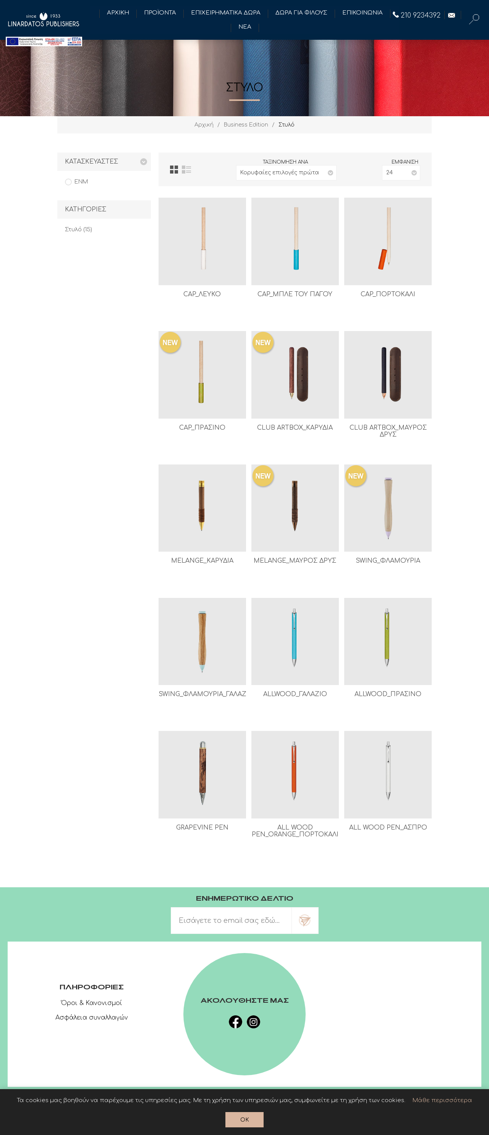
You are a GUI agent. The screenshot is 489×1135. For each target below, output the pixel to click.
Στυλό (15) (78, 229)
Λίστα (186, 170)
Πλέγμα (174, 170)
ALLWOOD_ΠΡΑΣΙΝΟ (388, 694)
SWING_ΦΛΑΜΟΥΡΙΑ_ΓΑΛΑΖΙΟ (202, 694)
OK (244, 1120)
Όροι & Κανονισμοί (91, 1003)
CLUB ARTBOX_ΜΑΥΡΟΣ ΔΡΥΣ (388, 431)
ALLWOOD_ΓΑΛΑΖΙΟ (295, 694)
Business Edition (246, 125)
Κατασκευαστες (91, 161)
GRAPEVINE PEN (202, 827)
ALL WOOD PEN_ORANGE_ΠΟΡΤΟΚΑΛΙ (295, 831)
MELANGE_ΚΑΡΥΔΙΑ (202, 560)
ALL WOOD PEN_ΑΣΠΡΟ (388, 827)
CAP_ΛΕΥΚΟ (202, 294)
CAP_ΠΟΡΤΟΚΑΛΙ (388, 294)
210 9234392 (416, 15)
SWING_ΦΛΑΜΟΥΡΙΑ (388, 560)
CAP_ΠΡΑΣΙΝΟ (202, 427)
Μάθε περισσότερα (442, 1100)
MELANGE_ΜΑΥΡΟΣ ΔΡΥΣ (295, 560)
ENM (81, 182)
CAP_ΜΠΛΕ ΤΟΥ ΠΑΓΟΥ (294, 294)
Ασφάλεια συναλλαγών (91, 1017)
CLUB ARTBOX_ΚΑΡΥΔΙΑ (295, 427)
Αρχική (204, 125)
